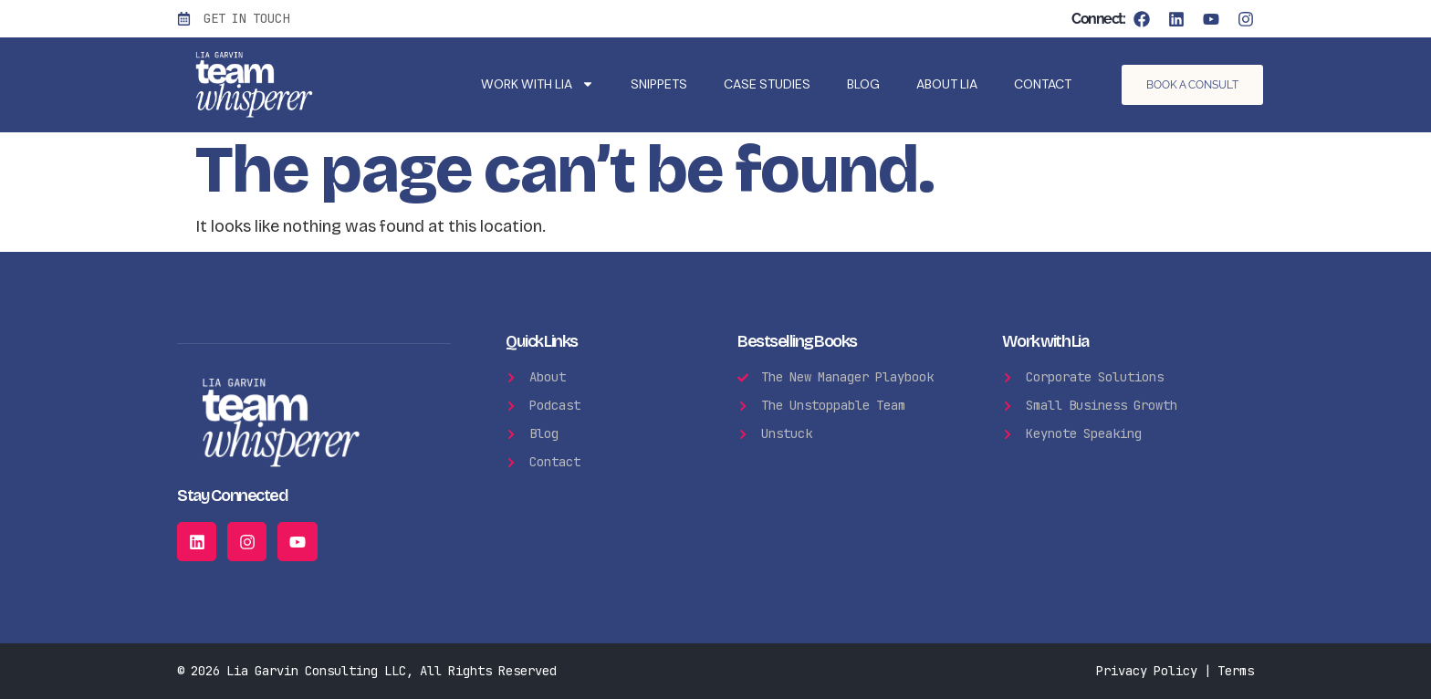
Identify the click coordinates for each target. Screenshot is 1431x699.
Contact (1042, 84)
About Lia (946, 84)
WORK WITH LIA (537, 83)
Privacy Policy (1146, 670)
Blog (863, 84)
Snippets (659, 84)
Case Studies (767, 84)
